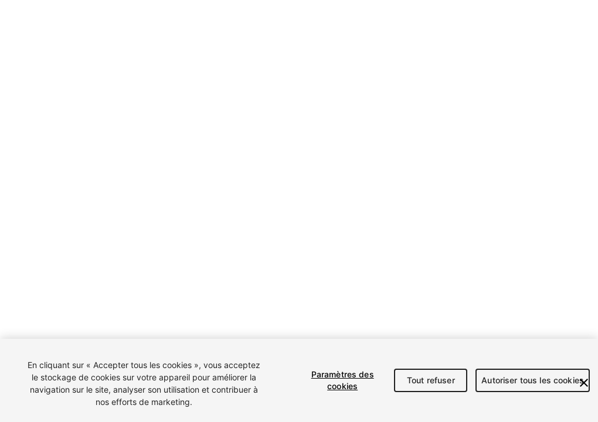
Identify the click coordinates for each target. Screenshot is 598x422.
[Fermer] (584, 383)
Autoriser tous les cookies (532, 380)
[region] (299, 380)
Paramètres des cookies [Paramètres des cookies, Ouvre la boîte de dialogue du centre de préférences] (342, 380)
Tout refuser (431, 380)
